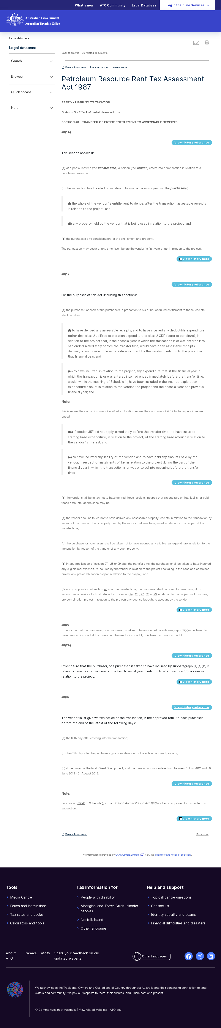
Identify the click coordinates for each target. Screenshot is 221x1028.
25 (136, 594)
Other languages (154, 956)
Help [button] (33, 108)
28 (111, 563)
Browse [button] (33, 77)
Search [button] (33, 61)
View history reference (191, 142)
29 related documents (94, 53)
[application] (32, 84)
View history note (194, 258)
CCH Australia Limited (128, 855)
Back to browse (70, 53)
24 (131, 594)
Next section (119, 67)
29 (119, 563)
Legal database (22, 48)
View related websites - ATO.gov (100, 1009)
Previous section (99, 67)
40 (105, 589)
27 (106, 563)
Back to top (202, 834)
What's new (84, 5)
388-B (81, 803)
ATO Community (112, 5)
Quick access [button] (33, 92)
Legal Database (144, 5)
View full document (76, 67)
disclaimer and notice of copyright (173, 855)
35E (91, 432)
